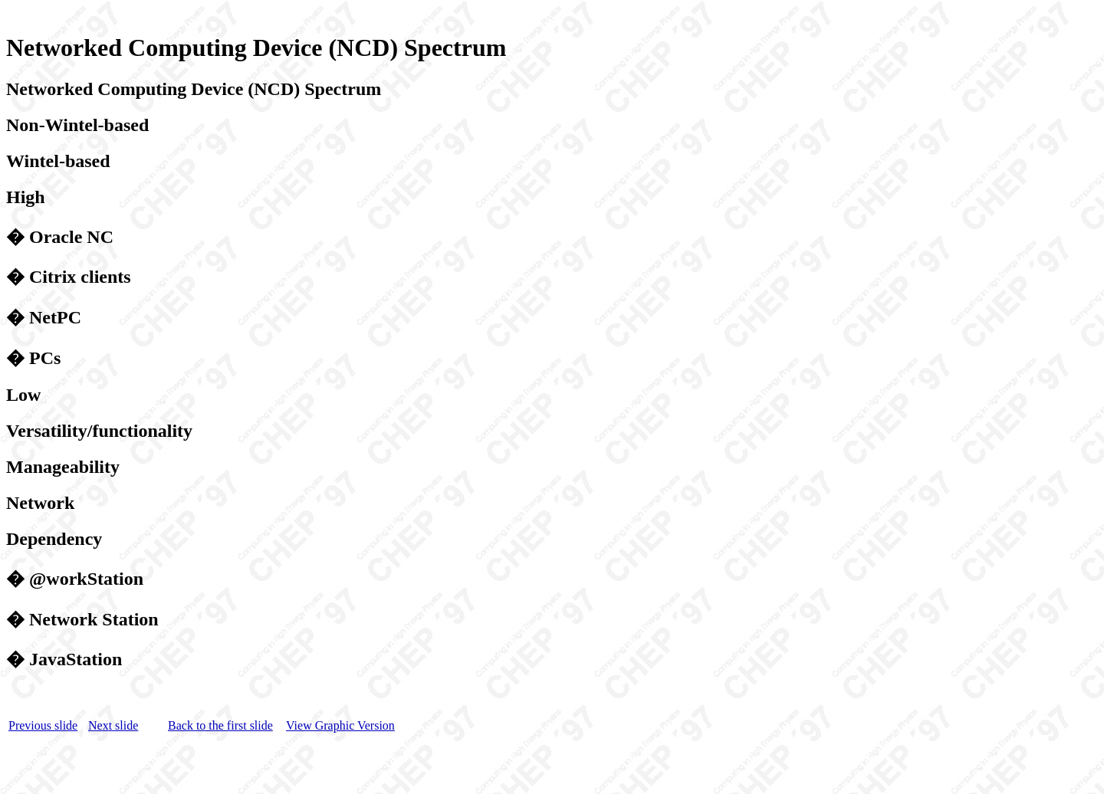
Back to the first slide (220, 727)
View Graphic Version (340, 727)
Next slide (113, 727)
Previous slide (42, 727)
